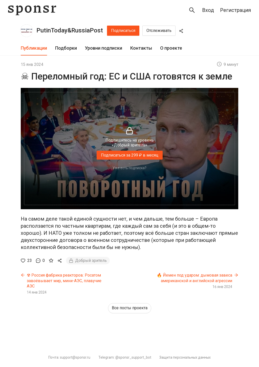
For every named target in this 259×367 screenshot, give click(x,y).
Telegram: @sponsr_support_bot (124, 357)
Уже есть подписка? (129, 168)
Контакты (141, 48)
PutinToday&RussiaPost (69, 30)
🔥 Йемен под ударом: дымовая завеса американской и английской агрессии (194, 278)
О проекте (171, 48)
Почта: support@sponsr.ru (69, 357)
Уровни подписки (103, 48)
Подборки (66, 48)
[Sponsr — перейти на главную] (32, 10)
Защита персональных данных (185, 357)
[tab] (34, 48)
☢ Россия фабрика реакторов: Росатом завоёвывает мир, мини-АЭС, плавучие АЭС (64, 280)
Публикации (34, 48)
